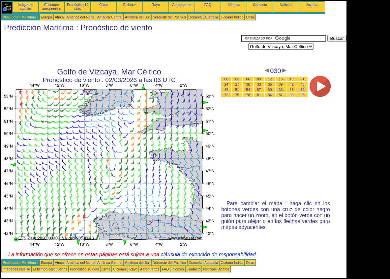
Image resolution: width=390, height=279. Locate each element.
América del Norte (80, 17)
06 (248, 79)
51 (237, 90)
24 (226, 84)
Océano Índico (232, 17)
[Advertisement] (121, 50)
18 (292, 79)
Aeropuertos (181, 5)
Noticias (286, 5)
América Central (109, 17)
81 (259, 95)
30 (248, 84)
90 (292, 95)
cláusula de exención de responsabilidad (208, 254)
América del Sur (137, 17)
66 (292, 90)
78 (248, 95)
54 (248, 90)
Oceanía (195, 17)
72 (226, 95)
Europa (46, 17)
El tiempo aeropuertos (51, 7)
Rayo (156, 5)
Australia (211, 17)
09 (259, 79)
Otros (250, 17)
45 (303, 84)
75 (237, 95)
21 (303, 79)
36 (270, 84)
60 (270, 90)
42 (292, 84)
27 (237, 84)
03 (237, 79)
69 (303, 90)
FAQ (207, 5)
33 (259, 84)
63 (281, 90)
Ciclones (129, 5)
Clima (103, 5)
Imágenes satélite (25, 7)
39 (281, 84)
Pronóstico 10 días (77, 7)
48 (226, 90)
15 (281, 79)
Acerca (312, 5)
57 (259, 90)
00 (226, 79)
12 (270, 79)
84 (270, 95)
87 (281, 95)
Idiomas (234, 5)
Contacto (260, 5)
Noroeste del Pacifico (169, 17)
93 (303, 95)
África (59, 17)
